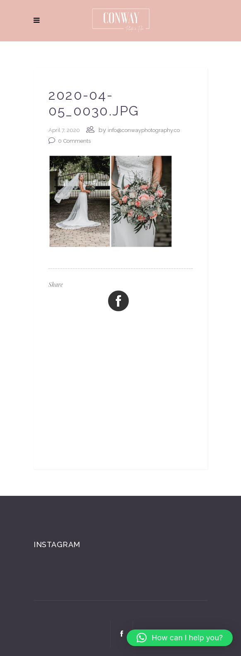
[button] (180, 638)
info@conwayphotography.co (144, 130)
